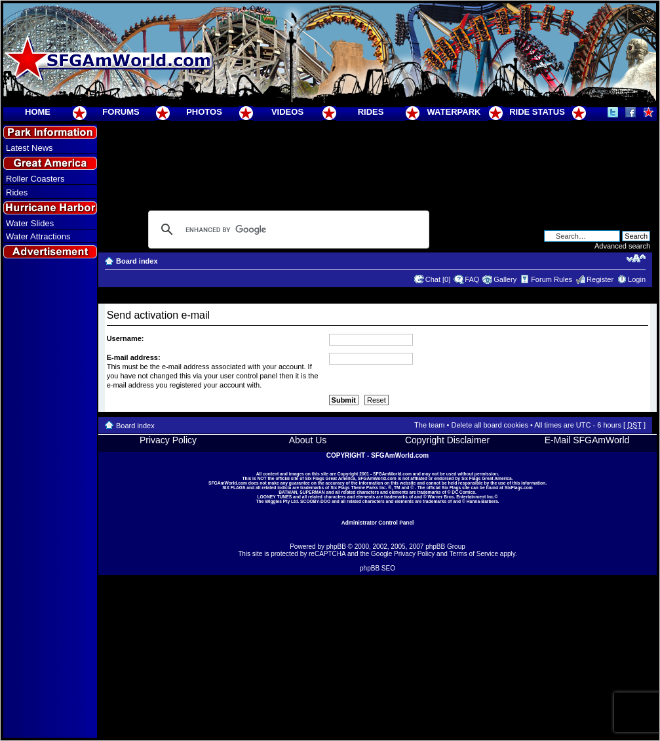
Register (600, 279)
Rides (17, 192)
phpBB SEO (377, 568)
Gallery (505, 279)
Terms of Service (474, 553)
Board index (137, 261)
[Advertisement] (50, 499)
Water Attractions (38, 236)
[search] (286, 229)
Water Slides (30, 223)
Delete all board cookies (489, 425)
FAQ (472, 279)
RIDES (371, 112)
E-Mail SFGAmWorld (587, 440)
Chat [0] (438, 279)
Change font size (636, 258)
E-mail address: (134, 357)
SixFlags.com (519, 487)
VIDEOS (287, 112)
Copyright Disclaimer (447, 440)
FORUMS (120, 112)
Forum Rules (551, 279)
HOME (37, 112)
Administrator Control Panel (377, 522)
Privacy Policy (168, 440)
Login (637, 279)
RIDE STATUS (537, 112)
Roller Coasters (35, 179)
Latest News (29, 148)
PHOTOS (204, 112)
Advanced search (622, 246)
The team (429, 425)
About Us (308, 440)
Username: (125, 338)
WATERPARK (454, 112)
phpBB (336, 546)
